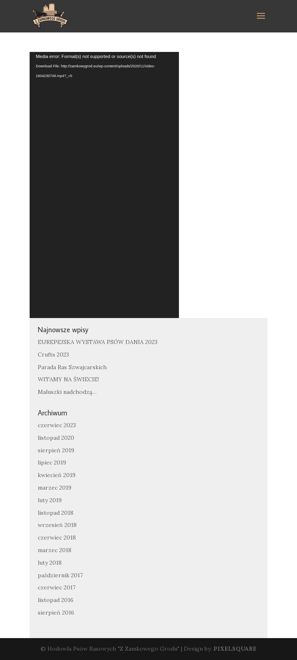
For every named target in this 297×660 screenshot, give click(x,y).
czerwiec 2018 (57, 537)
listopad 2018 (55, 512)
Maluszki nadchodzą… (67, 392)
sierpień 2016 (56, 612)
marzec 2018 (54, 550)
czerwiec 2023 (57, 425)
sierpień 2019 (56, 450)
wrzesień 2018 (57, 525)
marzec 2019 (54, 487)
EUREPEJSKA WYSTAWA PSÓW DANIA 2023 (97, 342)
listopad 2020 (56, 437)
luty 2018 (50, 562)
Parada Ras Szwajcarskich (72, 367)
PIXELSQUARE (234, 648)
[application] (104, 185)
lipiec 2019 (52, 462)
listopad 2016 (55, 600)
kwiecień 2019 (56, 475)
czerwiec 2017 (56, 587)
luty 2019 (50, 500)
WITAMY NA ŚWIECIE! (68, 379)
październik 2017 (60, 575)
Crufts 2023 (53, 354)
